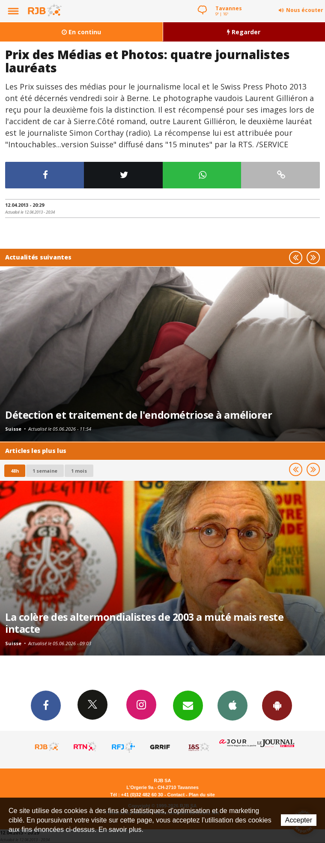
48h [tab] (15, 471)
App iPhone (232, 705)
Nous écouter (304, 10)
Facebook (46, 705)
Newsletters (188, 705)
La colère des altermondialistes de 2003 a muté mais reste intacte (144, 623)
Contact (176, 794)
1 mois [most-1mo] (79, 471)
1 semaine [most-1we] (45, 471)
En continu (81, 32)
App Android (277, 705)
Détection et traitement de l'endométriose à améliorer (138, 415)
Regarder (243, 32)
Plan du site (202, 794)
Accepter (298, 820)
